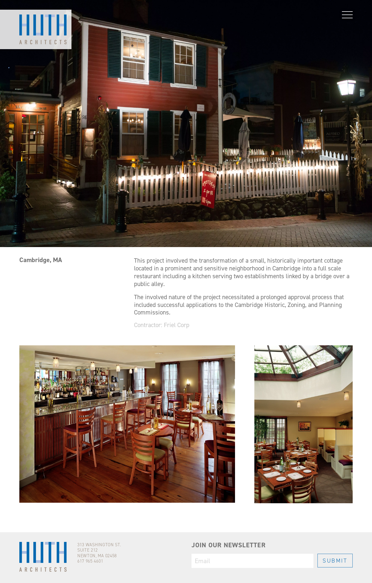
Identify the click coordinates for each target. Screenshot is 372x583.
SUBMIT (335, 560)
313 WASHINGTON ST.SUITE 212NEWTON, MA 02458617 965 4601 (99, 553)
